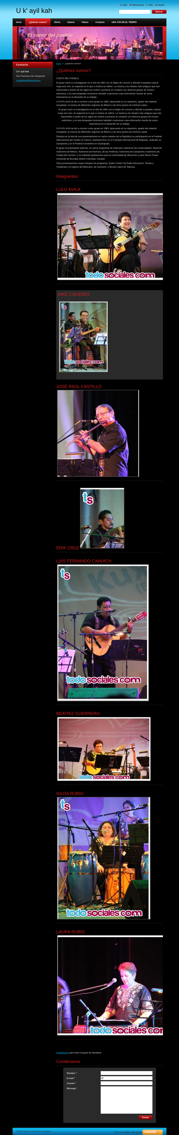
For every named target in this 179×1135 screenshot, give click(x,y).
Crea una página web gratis (128, 1132)
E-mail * (71, 1078)
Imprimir (161, 5)
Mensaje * (72, 1088)
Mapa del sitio (138, 5)
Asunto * (71, 1083)
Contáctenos (62, 1052)
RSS (151, 5)
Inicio (58, 63)
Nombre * (72, 1073)
